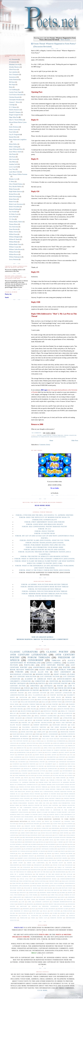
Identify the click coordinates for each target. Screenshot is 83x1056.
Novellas (42, 842)
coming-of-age (69, 894)
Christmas (34, 686)
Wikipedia (69, 885)
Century (62, 757)
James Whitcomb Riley (15, 149)
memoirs (39, 904)
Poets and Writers (64, 722)
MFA (18, 837)
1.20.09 (73, 738)
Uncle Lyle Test (26, 878)
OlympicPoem (36, 844)
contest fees (56, 702)
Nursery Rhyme (42, 720)
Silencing (68, 699)
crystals (39, 897)
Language (48, 835)
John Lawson (13, 159)
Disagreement (15, 768)
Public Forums (67, 670)
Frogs (47, 821)
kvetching (14, 901)
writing (35, 738)
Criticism (23, 697)
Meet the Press (16, 839)
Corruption (40, 681)
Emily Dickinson (14, 127)
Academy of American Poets (38, 679)
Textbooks (24, 869)
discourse (53, 732)
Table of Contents (64, 867)
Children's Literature (20, 681)
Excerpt (22, 713)
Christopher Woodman (15, 99)
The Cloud (47, 869)
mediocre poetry (68, 732)
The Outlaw (67, 874)
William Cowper (14, 247)
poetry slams (63, 908)
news (63, 704)
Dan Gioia (71, 764)
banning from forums (48, 892)
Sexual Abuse (56, 860)
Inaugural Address (50, 830)
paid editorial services (22, 734)
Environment (68, 770)
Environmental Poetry (19, 773)
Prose (49, 853)
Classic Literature (24, 651)
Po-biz (54, 667)
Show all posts (65, 40)
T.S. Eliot (11, 219)
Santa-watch (17, 860)
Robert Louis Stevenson (16, 204)
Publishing (14, 855)
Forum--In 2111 (44, 529)
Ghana (20, 823)
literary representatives (62, 901)
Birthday (21, 754)
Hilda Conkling (13, 147)
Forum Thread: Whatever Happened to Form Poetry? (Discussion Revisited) (54, 45)
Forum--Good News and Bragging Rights (44, 524)
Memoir (69, 697)
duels (62, 897)
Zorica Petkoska (13, 259)
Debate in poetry (37, 766)
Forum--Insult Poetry (45, 531)
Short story (18, 862)
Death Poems (26, 711)
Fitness (70, 775)
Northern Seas (30, 842)
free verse (31, 899)
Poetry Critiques (18, 683)
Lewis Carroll (13, 167)
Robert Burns (13, 199)
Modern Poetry (43, 674)
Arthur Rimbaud (13, 79)
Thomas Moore (13, 224)
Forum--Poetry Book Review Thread (44, 596)
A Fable (38, 741)
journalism (58, 899)
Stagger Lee (15, 867)
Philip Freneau (13, 189)
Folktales (48, 777)
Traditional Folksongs (55, 876)
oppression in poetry (29, 690)
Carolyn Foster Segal (15, 92)
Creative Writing (29, 764)
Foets (26, 777)
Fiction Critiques (43, 775)
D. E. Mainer (13, 107)
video (33, 917)
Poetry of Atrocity (67, 848)
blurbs (62, 892)
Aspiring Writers (46, 709)
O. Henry (11, 181)
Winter (63, 729)
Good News (46, 823)
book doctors (27, 732)
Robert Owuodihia (14, 206)
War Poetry (16, 883)
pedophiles (67, 906)
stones (62, 915)
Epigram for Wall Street (40, 773)
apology (23, 892)
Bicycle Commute (51, 752)
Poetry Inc (26, 722)
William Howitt (13, 252)
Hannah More (13, 137)
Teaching (13, 869)
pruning (35, 736)
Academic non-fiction (27, 743)
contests (69, 702)
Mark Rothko (41, 837)
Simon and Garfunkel (36, 862)
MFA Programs (27, 837)
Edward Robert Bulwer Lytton (18, 122)
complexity (28, 897)
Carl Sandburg (13, 89)
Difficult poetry (50, 711)
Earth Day (14, 770)
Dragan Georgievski (15, 115)
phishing (26, 908)
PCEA (60, 844)
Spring (47, 865)
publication (67, 911)
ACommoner (13, 62)
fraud (21, 899)
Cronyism (53, 681)
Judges (27, 688)
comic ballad (55, 894)
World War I (68, 890)
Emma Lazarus (13, 129)
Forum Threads (57, 435)
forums (19, 672)
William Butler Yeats (15, 244)
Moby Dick (49, 839)
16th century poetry (58, 683)
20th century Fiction (37, 692)
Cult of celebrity (46, 764)
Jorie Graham (16, 718)
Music (30, 720)
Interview (14, 832)
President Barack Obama (34, 853)
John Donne (12, 154)
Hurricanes (26, 715)
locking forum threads (32, 704)
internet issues (45, 899)
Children (71, 757)
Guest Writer (46, 670)
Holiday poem (67, 828)
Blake (10, 87)
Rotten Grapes (62, 858)
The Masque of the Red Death (48, 874)
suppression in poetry (19, 738)
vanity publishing (59, 706)
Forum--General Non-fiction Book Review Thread (44, 591)
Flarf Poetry (15, 777)
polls (45, 911)
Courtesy (16, 764)
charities (43, 894)
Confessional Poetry (37, 761)
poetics (41, 683)
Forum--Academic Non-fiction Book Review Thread (44, 584)
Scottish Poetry (31, 860)
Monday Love (13, 179)
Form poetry (47, 435)
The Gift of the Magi (42, 871)
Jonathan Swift (13, 164)
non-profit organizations (55, 904)
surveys (43, 706)
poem (37, 734)
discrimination (51, 897)
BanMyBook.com (23, 752)
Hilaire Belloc (13, 144)
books (70, 892)
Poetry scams (53, 851)
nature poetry (52, 704)
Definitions (51, 766)
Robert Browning (14, 196)
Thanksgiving (36, 869)
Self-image (44, 860)
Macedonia (67, 681)
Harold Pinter (51, 826)
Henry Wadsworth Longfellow (18, 139)
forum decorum (65, 688)
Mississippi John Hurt (33, 839)
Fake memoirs (20, 775)
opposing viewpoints (50, 906)
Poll (19, 853)
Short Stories (60, 674)
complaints (16, 897)
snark (33, 706)
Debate (37, 711)
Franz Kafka (12, 132)
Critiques (48, 686)
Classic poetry (57, 651)
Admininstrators (17, 695)
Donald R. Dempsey (15, 112)
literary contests (42, 901)
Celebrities (51, 757)
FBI (11, 775)
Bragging (63, 754)
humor (13, 690)
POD (71, 844)
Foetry (39, 435)
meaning (30, 904)
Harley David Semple (33, 826)
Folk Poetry (36, 777)
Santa (73, 858)
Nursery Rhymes (59, 720)
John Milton (12, 162)
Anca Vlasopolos (14, 74)
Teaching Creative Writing (34, 727)
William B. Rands (14, 239)
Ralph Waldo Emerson (15, 191)
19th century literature (28, 654)
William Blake (13, 242)
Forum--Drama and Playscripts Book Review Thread (44, 586)
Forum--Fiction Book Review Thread (44, 589)
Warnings (14, 729)
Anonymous (12, 77)
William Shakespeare (15, 257)
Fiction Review (58, 775)
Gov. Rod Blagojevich (63, 713)
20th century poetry (53, 665)
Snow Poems (26, 865)
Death (15, 711)
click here (42, 990)
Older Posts (74, 440)
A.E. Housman (13, 59)
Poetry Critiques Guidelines (47, 848)
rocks (47, 913)
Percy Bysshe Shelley (15, 186)
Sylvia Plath (12, 216)
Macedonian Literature (21, 674)
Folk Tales (45, 713)
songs (54, 915)
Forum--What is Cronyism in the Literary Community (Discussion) (44, 558)
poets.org (29, 665)
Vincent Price (54, 881)
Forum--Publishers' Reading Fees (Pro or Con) (44, 545)
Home (51, 440)
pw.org (12, 913)
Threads (56, 660)
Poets (63, 851)
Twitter (13, 878)
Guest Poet (57, 823)
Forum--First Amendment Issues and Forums (45, 522)
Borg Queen (51, 754)
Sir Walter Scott (13, 214)
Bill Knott (12, 82)
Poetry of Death (39, 851)
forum (32, 683)
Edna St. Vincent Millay (16, 120)
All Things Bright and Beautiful (52, 745)
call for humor (16, 894)
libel (30, 901)
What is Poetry (57, 885)
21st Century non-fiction (24, 676)
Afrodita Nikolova (14, 67)
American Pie (21, 747)
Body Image (39, 754)
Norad (19, 842)
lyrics (12, 904)
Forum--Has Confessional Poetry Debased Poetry (44, 526)
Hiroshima (55, 828)
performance (15, 908)
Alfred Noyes (13, 69)
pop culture (55, 911)
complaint (41, 732)
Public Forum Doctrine (64, 853)
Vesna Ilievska (13, 229)
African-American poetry (63, 743)
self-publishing (19, 706)
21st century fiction (49, 676)
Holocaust (14, 830)
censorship (35, 660)
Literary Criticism (33, 718)
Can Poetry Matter (54, 695)
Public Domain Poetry (43, 688)
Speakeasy (38, 865)
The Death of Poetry (62, 869)
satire (65, 690)
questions (22, 913)
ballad (45, 702)
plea (33, 908)
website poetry (56, 917)
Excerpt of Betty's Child (63, 773)
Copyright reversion (67, 761)
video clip (43, 917)
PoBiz (72, 674)
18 (31, 741)
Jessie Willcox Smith (15, 152)
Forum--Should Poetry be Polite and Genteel (44, 549)
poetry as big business (46, 908)
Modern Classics (17, 720)
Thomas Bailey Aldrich (15, 222)
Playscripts (16, 848)
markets (21, 904)
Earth (70, 768)
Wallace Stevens (13, 232)
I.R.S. (22, 830)
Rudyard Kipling (14, 209)
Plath (73, 846)
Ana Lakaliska (13, 72)
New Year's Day (62, 839)
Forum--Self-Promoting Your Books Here (44, 547)
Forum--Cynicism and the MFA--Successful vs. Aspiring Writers (44, 515)
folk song (14, 704)
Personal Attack (48, 846)
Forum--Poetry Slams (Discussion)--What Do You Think (44, 540)
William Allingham (14, 237)
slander (45, 915)
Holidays (14, 715)
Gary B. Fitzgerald (14, 134)
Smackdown (14, 865)
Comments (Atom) (44, 444)
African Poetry (44, 743)
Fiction (31, 775)
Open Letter (42, 699)
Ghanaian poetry (32, 823)
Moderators (15, 699)
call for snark (31, 894)
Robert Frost (12, 201)
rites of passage (35, 913)
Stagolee (26, 867)
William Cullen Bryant (15, 249)
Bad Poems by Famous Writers (54, 750)
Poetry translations (43, 722)
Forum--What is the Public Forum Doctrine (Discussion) (44, 570)
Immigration (36, 830)
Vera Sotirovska (13, 227)
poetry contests (68, 734)
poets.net (35, 911)
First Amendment (62, 672)
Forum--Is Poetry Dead (44, 533)
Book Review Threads (22, 670)
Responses (41, 855)
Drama (62, 768)
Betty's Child (37, 752)
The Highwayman (59, 871)
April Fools (48, 747)
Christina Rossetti (14, 97)
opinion (34, 906)
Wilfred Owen (13, 234)
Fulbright (57, 821)
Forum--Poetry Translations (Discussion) (45, 542)
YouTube (13, 892)
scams (55, 913)
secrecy (63, 913)
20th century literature (61, 692)
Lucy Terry (12, 169)
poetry (67, 667)
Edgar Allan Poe (13, 117)
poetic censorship (50, 734)
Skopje (69, 862)
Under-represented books (46, 878)
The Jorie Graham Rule (61, 727)
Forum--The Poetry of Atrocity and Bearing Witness (45, 556)
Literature (67, 718)
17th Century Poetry (20, 741)
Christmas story (36, 759)
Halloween (68, 823)
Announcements (64, 679)
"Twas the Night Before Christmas (54, 738)
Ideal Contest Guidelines (46, 715)
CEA (71, 754)
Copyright (52, 761)
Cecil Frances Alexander (16, 94)
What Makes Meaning (40, 885)
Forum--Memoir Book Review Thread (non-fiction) (44, 593)
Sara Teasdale (13, 211)
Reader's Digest (28, 855)
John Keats (12, 157)
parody (72, 704)
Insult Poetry (66, 715)
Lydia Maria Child (14, 172)
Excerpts (33, 713)
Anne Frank (31, 709)
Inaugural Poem (67, 830)
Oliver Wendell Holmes (16, 184)
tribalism (23, 917)
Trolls (70, 876)
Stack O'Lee (57, 865)
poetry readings (20, 736)
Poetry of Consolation (21, 851)
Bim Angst (12, 84)
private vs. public (50, 690)
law (22, 901)
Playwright (28, 848)
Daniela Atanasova (14, 109)
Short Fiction (70, 860)
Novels (51, 842)
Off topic (69, 842)
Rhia (49, 855)
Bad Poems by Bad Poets (30, 750)
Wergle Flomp (29, 883)
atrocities (33, 892)
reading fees (49, 736)
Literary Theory (52, 718)
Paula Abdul (15, 846)
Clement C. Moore (14, 102)
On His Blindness (49, 844)
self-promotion (65, 736)
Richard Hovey (13, 194)
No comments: (37, 432)
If (27, 830)
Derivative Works (66, 766)
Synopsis (50, 867)
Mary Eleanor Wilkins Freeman (18, 174)
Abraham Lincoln (14, 64)
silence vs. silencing (30, 915)
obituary (23, 906)
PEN (66, 844)
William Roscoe (13, 254)
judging (69, 899)
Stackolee (69, 865)
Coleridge (12, 104)
